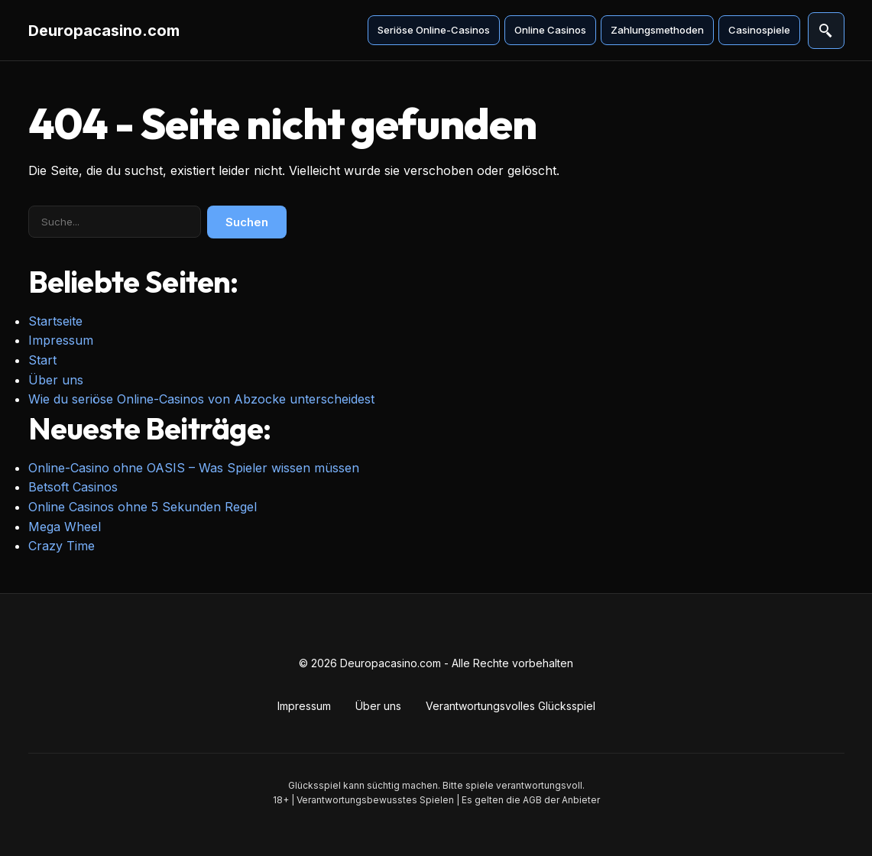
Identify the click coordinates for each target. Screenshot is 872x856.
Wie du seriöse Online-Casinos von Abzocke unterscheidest (201, 399)
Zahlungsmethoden (657, 30)
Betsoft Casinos (73, 486)
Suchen (246, 222)
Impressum (60, 340)
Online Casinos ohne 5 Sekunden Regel (142, 506)
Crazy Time (61, 545)
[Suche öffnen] (826, 30)
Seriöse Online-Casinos (434, 30)
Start (42, 360)
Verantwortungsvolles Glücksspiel (510, 705)
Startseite (55, 321)
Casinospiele (759, 30)
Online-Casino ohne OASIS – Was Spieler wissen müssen (193, 467)
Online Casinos (550, 30)
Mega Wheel (64, 526)
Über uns (55, 379)
